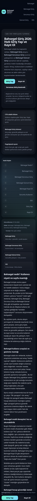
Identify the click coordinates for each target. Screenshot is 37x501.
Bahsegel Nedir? (18, 165)
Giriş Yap (9, 81)
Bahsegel (30, 3)
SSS (33, 20)
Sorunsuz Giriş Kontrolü (15, 87)
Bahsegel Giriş (29, 9)
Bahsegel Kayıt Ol (18, 188)
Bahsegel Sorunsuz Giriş (18, 177)
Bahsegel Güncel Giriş (18, 182)
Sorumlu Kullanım (18, 194)
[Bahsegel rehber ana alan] (7, 12)
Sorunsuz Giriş (29, 14)
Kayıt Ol (21, 81)
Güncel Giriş (24, 20)
